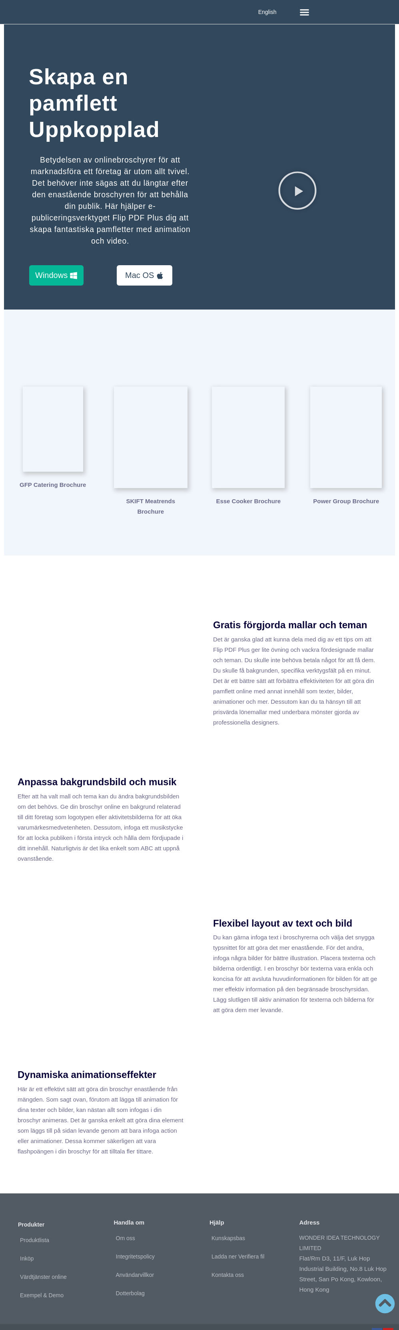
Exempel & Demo (42, 1276)
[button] (304, 12)
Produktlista (34, 1221)
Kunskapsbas (228, 1219)
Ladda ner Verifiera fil (237, 1237)
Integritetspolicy (135, 1237)
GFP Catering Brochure (53, 482)
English (267, 12)
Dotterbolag (130, 1274)
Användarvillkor (135, 1256)
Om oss (125, 1219)
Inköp (27, 1240)
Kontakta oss (227, 1256)
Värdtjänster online (43, 1258)
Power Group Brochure (346, 482)
